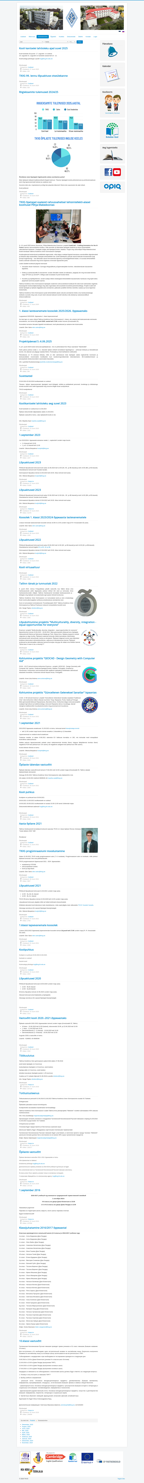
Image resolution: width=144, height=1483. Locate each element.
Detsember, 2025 (27, 1424)
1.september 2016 (29, 1190)
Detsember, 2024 (27, 1441)
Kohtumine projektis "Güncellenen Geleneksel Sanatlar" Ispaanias (58, 692)
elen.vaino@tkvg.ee (38, 327)
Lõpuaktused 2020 (30, 978)
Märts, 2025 (26, 1434)
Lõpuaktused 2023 (30, 462)
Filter (79, 42)
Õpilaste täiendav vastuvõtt (35, 764)
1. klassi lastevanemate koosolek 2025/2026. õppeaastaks (53, 311)
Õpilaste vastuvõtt (30, 1152)
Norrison (117, 113)
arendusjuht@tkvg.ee (68, 1405)
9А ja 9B (47, 547)
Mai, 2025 (25, 1430)
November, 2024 (27, 1443)
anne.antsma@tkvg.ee (44, 678)
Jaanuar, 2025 (26, 1438)
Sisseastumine (42, 36)
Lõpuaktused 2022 (30, 539)
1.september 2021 (29, 723)
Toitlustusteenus (29, 1093)
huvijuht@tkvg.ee (43, 448)
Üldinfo (80, 36)
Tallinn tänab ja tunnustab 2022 (38, 583)
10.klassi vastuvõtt (30, 1341)
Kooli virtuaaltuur (29, 567)
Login (95, 36)
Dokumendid (71, 36)
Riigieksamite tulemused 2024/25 (38, 92)
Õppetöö (53, 36)
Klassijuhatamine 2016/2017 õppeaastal (42, 1227)
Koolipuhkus (26, 949)
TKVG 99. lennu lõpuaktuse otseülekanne (43, 75)
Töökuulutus (26, 1055)
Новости (31, 481)
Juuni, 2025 (25, 1428)
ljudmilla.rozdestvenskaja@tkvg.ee (51, 362)
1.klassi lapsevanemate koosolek (38, 925)
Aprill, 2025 (25, 1432)
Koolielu (61, 36)
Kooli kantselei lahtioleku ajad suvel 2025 (43, 48)
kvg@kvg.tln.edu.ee (46, 59)
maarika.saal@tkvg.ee (38, 421)
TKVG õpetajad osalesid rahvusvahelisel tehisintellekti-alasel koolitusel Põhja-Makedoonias (54, 203)
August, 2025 (26, 1426)
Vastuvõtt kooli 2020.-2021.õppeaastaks (42, 1018)
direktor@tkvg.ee (37, 608)
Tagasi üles (121, 1479)
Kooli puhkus (26, 792)
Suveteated (25, 376)
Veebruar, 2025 (27, 1436)
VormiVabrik (109, 113)
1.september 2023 (29, 435)
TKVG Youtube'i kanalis (85, 905)
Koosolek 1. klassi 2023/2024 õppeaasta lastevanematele (52, 517)
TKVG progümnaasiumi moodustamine (42, 851)
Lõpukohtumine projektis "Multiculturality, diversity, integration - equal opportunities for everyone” (57, 623)
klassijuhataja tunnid (72, 728)
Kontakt (88, 36)
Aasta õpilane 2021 (30, 823)
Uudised (23, 36)
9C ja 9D (41, 547)
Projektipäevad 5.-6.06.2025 (35, 341)
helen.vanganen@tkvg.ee (43, 1327)
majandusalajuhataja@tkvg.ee (43, 1116)
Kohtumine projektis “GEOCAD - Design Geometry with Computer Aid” (57, 660)
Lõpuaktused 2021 (30, 885)
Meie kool (32, 36)
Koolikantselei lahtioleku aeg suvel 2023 (42, 403)
